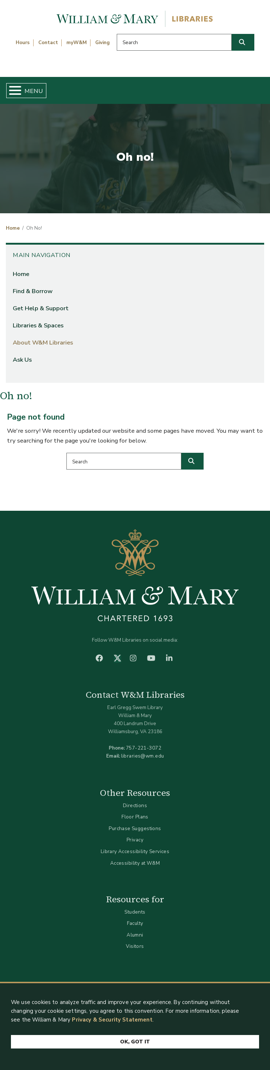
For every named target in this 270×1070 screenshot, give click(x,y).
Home (13, 228)
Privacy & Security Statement (112, 1019)
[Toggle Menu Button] (12, 90)
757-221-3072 (143, 747)
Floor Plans (135, 816)
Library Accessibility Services (135, 851)
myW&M (76, 42)
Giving (102, 42)
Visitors (135, 946)
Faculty (135, 923)
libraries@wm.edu (142, 755)
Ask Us (22, 359)
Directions (135, 805)
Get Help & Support (41, 308)
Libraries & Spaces (38, 325)
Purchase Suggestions (135, 828)
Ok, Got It (135, 1041)
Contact (48, 42)
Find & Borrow (33, 291)
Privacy (135, 839)
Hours (23, 42)
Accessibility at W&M (135, 863)
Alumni (135, 934)
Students (134, 911)
